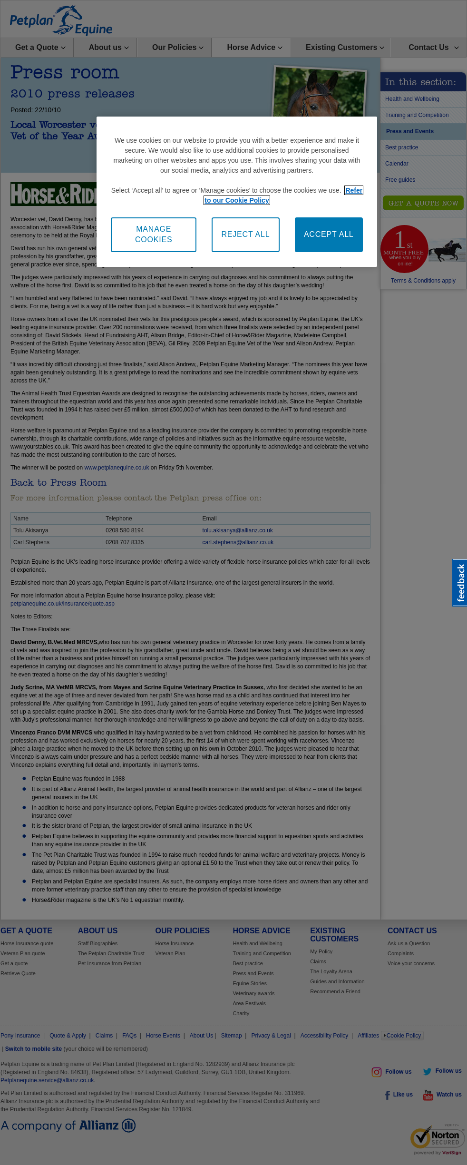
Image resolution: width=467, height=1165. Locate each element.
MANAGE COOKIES (154, 234)
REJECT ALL (245, 234)
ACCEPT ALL (329, 234)
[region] (237, 192)
